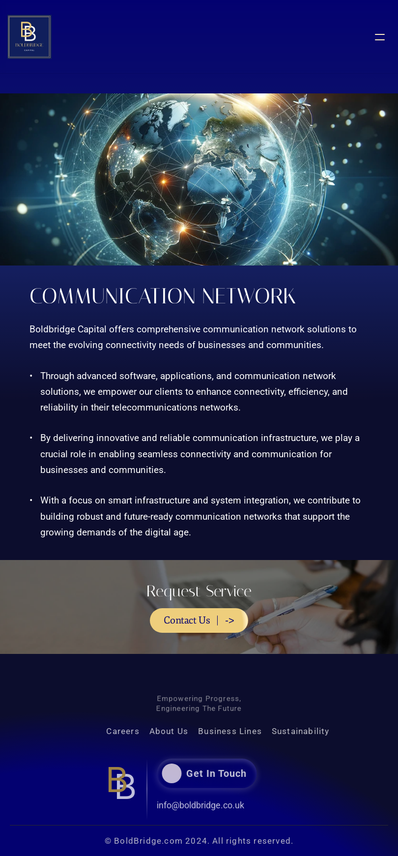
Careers (138, 731)
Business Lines (245, 731)
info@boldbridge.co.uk (185, 805)
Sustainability (316, 731)
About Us (184, 731)
